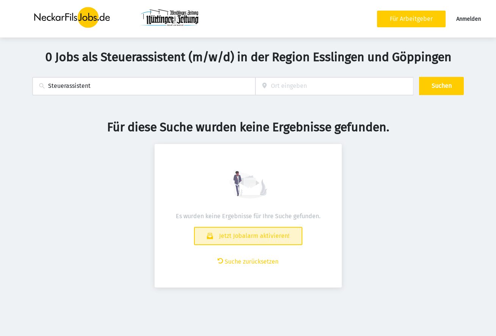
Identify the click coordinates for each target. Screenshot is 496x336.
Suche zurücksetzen (248, 261)
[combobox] (143, 86)
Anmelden (468, 19)
